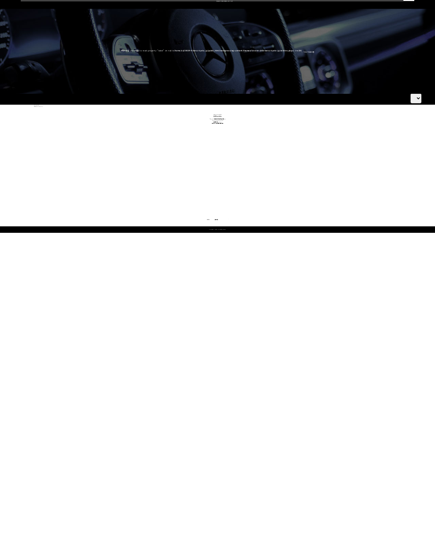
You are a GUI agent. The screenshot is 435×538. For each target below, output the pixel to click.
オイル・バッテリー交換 (197, 448)
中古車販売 (224, 43)
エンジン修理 (189, 430)
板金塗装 (186, 439)
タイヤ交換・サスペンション (200, 456)
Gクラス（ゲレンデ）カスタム (99, 474)
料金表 (82, 500)
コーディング (187, 43)
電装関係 (186, 465)
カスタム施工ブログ (334, 452)
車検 (158, 43)
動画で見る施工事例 (93, 491)
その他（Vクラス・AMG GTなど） (104, 483)
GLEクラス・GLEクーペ (96, 456)
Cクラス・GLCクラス (93, 439)
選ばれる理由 (67, 43)
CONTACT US (332, 14)
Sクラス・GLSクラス (93, 465)
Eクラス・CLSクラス (92, 448)
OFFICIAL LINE (388, 14)
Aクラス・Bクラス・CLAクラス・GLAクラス (111, 430)
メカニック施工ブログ (336, 463)
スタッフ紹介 (260, 43)
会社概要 (293, 43)
